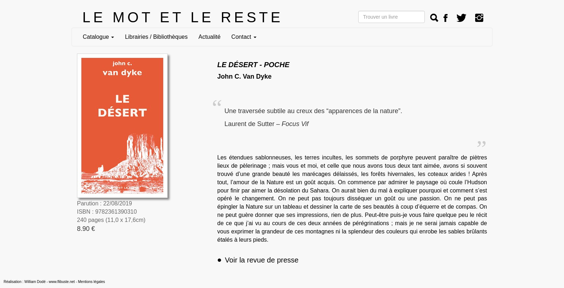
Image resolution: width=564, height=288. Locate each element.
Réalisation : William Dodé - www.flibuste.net (39, 282)
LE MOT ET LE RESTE (182, 17)
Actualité (209, 37)
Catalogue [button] (98, 37)
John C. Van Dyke (244, 76)
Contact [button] (243, 37)
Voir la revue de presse (258, 260)
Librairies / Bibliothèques (156, 37)
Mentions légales (91, 282)
